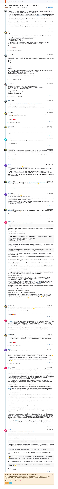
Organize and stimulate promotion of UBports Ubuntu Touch (24, 431)
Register (7, 482)
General (6, 7)
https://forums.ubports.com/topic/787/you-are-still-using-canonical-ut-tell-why (29, 103)
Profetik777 (9, 221)
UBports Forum (10, 1)
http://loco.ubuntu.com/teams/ (42, 15)
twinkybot (9, 164)
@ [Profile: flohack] (9, 140)
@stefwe (12, 149)
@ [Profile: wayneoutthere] (13, 310)
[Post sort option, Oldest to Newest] (46, 7)
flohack (9, 31)
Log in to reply (51, 7)
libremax (9, 54)
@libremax (12, 83)
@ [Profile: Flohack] (42, 265)
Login (10, 482)
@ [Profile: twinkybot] (10, 182)
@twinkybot (12, 181)
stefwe (9, 138)
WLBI (8, 83)
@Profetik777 (12, 305)
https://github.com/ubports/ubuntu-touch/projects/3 (37, 182)
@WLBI (12, 100)
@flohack (12, 54)
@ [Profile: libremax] (9, 85)
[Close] (52, 474)
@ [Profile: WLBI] (9, 114)
